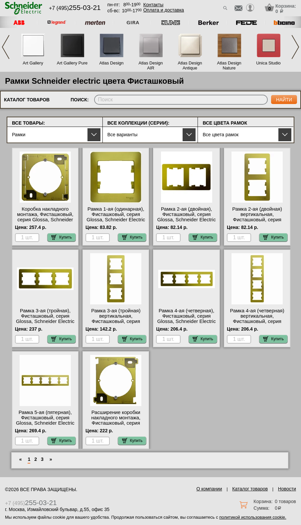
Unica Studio (268, 62)
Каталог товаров (250, 488)
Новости (287, 488)
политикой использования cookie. (252, 517)
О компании (209, 488)
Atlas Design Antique (190, 65)
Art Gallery (33, 62)
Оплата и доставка (163, 10)
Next (295, 47)
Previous (6, 47)
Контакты (153, 4)
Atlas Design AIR (151, 65)
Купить (61, 237)
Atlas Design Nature (229, 65)
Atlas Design (111, 62)
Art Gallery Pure (72, 62)
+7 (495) (75, 8)
